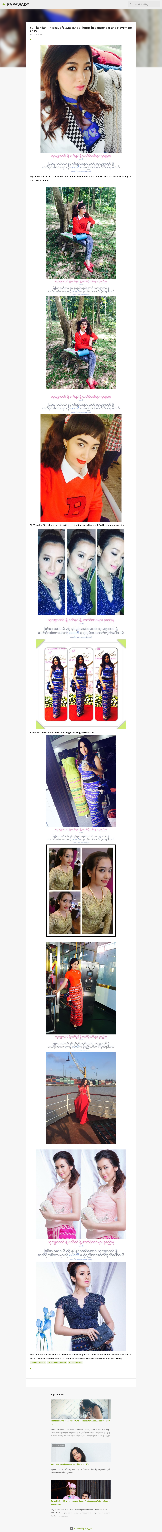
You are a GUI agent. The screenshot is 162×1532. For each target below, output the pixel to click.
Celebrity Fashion (38, 1362)
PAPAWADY (18, 4)
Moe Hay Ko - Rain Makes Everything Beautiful (70, 1464)
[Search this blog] (146, 4)
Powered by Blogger (81, 1528)
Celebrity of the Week (57, 1362)
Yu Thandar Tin (75, 1362)
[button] (31, 39)
